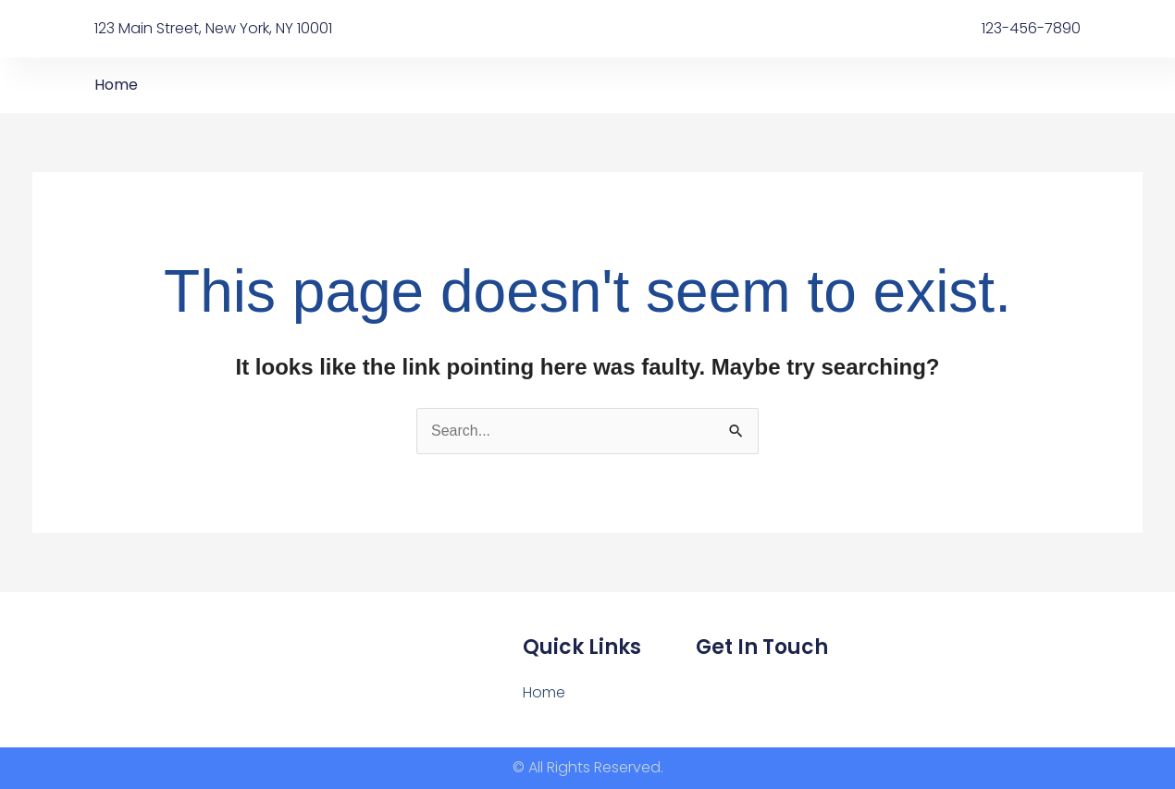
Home (116, 84)
